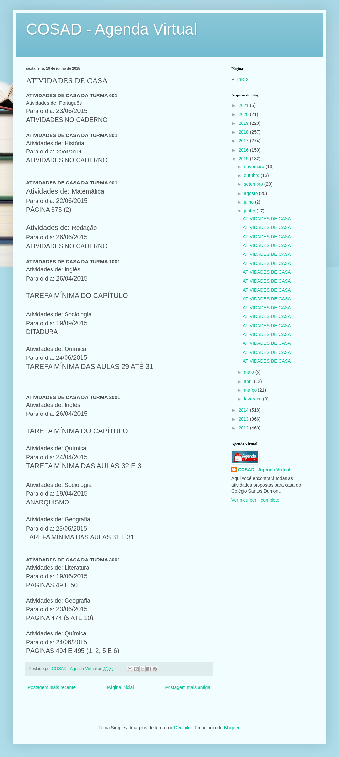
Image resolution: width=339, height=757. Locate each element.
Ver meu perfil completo (255, 499)
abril (249, 381)
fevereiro (253, 398)
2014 (244, 410)
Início (242, 79)
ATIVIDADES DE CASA (267, 218)
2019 (244, 123)
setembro (254, 184)
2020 (244, 114)
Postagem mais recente (52, 687)
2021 (244, 105)
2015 (244, 158)
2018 (244, 132)
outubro (252, 175)
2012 (244, 427)
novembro (254, 166)
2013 (244, 419)
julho (249, 202)
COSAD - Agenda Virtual (111, 29)
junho (250, 210)
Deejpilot (183, 727)
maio (249, 372)
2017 (244, 140)
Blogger (231, 727)
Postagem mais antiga (187, 687)
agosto (251, 193)
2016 (244, 150)
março (251, 390)
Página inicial (120, 687)
